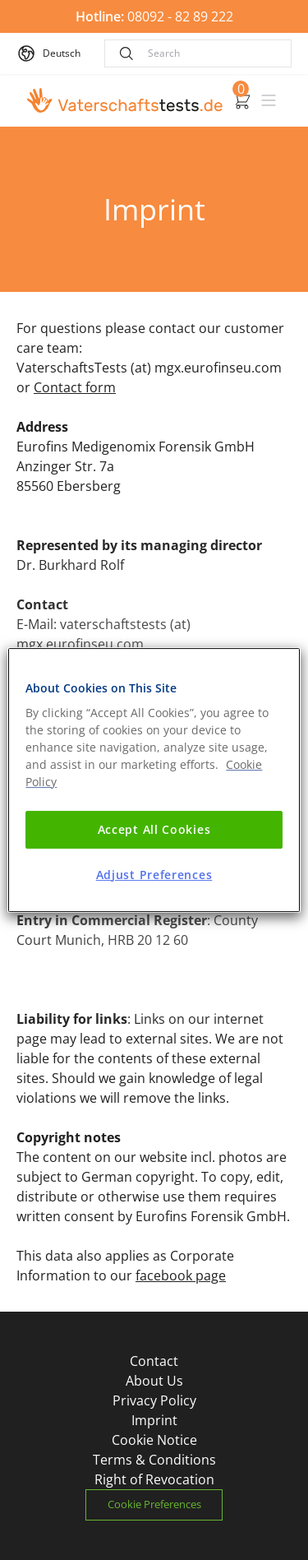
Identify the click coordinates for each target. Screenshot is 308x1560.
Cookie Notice (154, 1440)
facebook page (181, 1275)
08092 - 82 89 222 (154, 16)
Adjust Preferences (154, 874)
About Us (154, 1381)
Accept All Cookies (154, 829)
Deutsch (61, 53)
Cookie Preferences (154, 1504)
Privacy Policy (154, 1400)
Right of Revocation (154, 1479)
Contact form (75, 387)
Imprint (154, 1420)
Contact (154, 1361)
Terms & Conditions (154, 1460)
